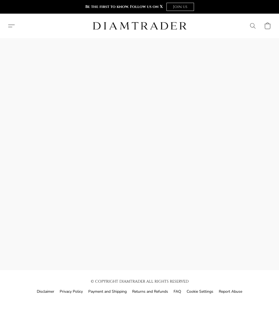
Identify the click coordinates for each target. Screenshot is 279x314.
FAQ (177, 291)
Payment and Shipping (107, 291)
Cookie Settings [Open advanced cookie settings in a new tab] (200, 291)
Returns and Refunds (150, 291)
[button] (180, 7)
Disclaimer (45, 291)
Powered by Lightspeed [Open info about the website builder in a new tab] (139, 302)
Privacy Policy (71, 291)
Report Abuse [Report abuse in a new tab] (230, 291)
